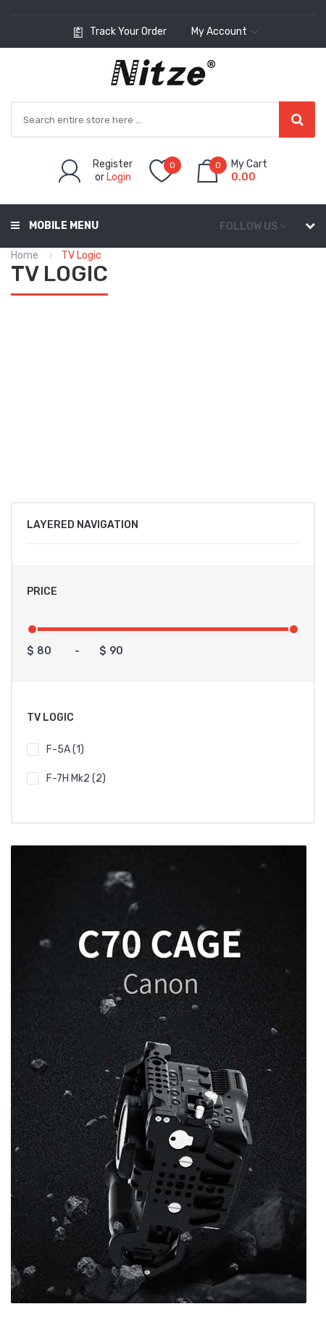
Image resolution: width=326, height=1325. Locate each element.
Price (42, 591)
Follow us (248, 226)
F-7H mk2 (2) (76, 778)
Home (24, 255)
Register (113, 164)
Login (118, 177)
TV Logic (81, 255)
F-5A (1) (65, 749)
